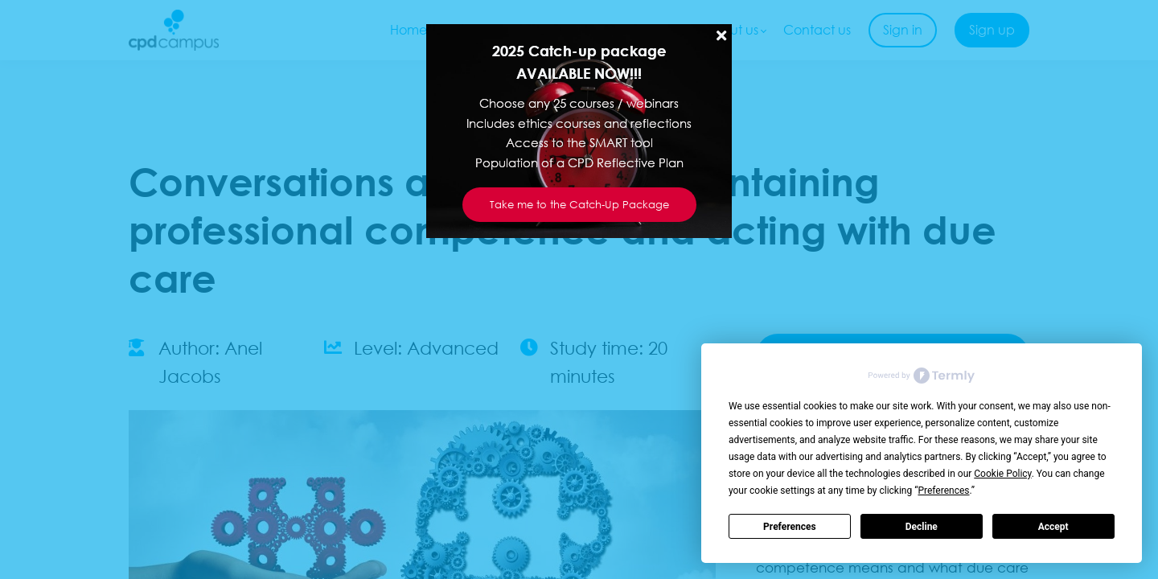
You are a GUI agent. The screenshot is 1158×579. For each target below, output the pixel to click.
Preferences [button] (943, 490)
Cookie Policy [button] (1002, 473)
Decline (921, 526)
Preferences (789, 526)
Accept (1053, 526)
